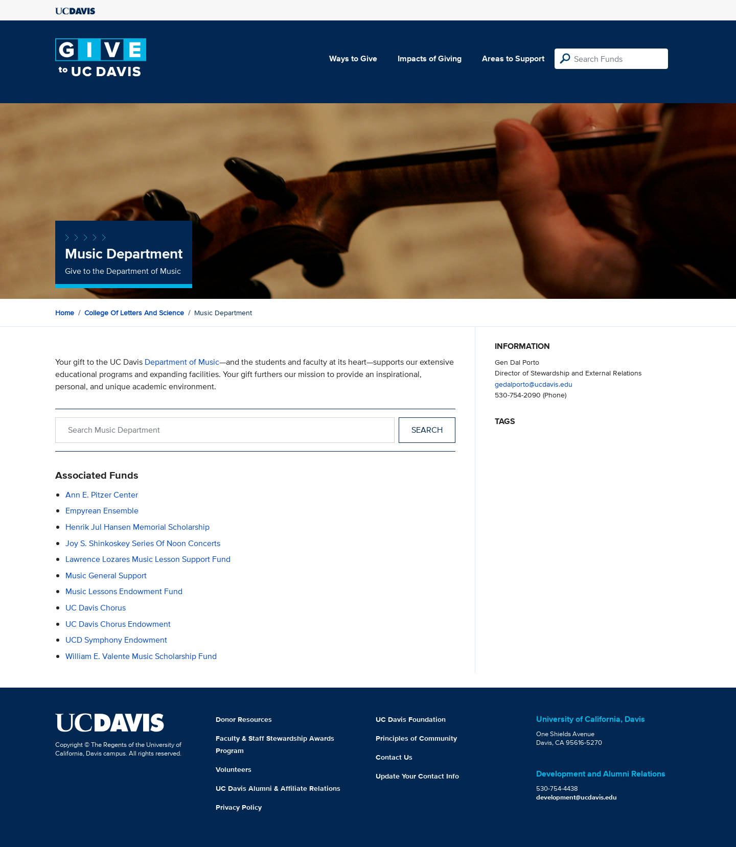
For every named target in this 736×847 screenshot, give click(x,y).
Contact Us (394, 757)
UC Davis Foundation (411, 719)
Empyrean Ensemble (102, 510)
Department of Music (182, 362)
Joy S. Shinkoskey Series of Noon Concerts (142, 543)
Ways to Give (353, 58)
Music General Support (106, 575)
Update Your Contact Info (417, 776)
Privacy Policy (239, 807)
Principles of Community (416, 738)
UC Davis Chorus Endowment (118, 624)
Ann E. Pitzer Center (101, 495)
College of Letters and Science (134, 313)
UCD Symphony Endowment (116, 640)
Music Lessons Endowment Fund (123, 591)
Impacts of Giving (430, 58)
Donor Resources (244, 719)
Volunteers (233, 769)
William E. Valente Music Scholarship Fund (141, 656)
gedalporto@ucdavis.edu (533, 384)
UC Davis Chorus (95, 608)
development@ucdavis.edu (576, 797)
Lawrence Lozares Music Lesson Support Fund (148, 559)
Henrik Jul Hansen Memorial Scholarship (137, 527)
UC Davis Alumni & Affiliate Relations (278, 788)
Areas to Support (513, 58)
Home (64, 313)
